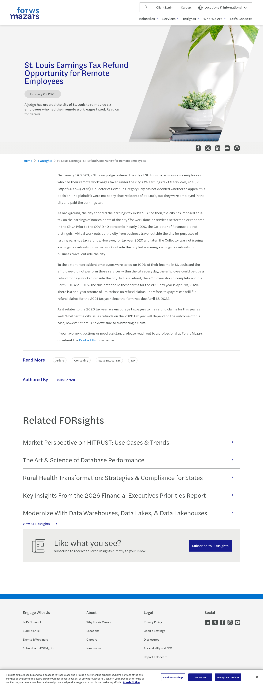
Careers (186, 7)
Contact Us (87, 340)
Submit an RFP (32, 630)
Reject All (200, 677)
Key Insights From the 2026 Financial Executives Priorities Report (130, 495)
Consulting (81, 360)
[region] (131, 677)
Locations (92, 630)
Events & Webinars (35, 639)
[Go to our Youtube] (237, 622)
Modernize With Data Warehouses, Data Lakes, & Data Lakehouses (130, 512)
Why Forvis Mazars (98, 622)
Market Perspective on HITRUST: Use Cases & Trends (130, 442)
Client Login (164, 7)
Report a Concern (155, 657)
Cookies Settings (173, 677)
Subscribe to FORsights (210, 545)
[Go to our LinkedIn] (207, 622)
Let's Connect (32, 622)
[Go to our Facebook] (222, 622)
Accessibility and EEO (158, 648)
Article (59, 360)
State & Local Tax (109, 360)
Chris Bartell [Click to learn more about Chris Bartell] (65, 379)
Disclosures (151, 639)
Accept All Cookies (228, 677)
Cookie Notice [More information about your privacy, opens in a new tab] (131, 682)
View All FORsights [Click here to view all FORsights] (42, 523)
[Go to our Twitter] (215, 622)
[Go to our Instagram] (230, 622)
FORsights (45, 160)
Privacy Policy (153, 622)
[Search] (146, 7)
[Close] (257, 677)
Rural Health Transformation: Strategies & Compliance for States (130, 477)
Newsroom (93, 648)
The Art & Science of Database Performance (130, 459)
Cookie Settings (154, 630)
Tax (133, 360)
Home (28, 160)
